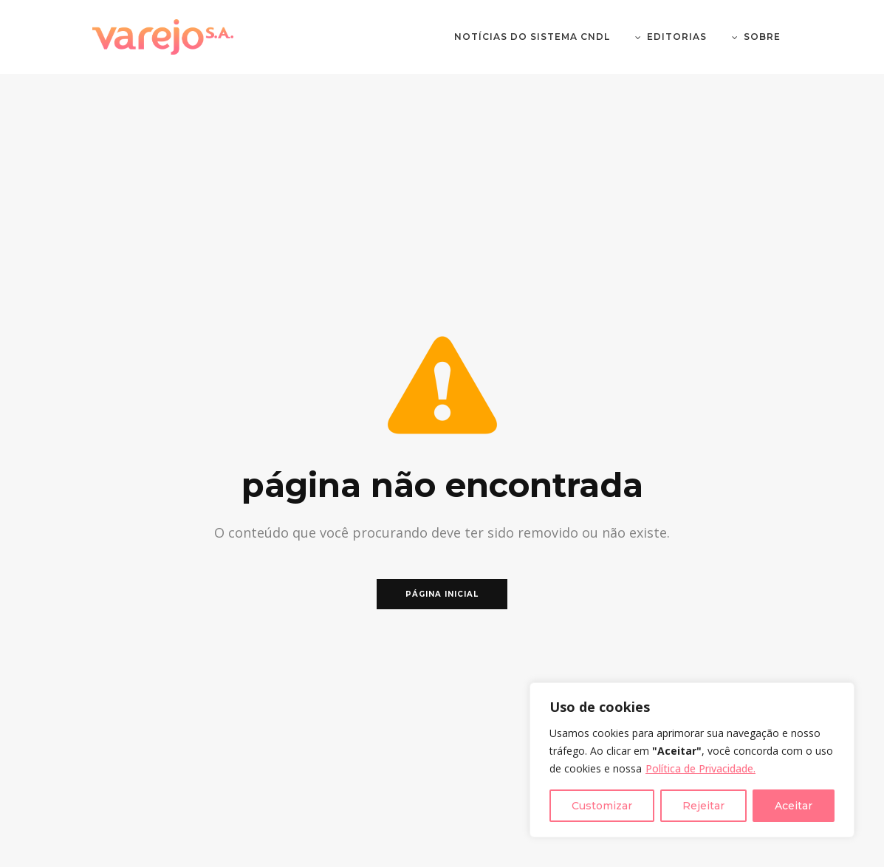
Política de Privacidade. (700, 768)
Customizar (602, 805)
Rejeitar (703, 805)
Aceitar (793, 805)
